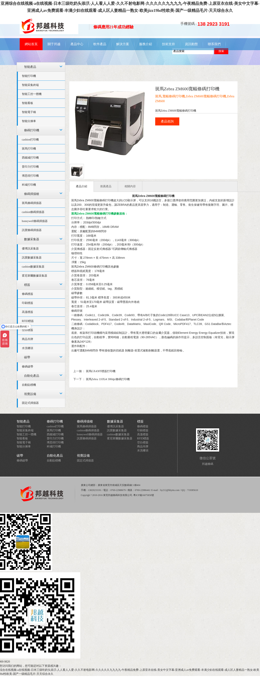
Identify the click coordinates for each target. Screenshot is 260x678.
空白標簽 (142, 442)
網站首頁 (31, 44)
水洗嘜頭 (27, 348)
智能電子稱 (29, 112)
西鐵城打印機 (30, 157)
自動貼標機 (29, 384)
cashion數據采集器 (33, 266)
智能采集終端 (30, 85)
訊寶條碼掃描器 (32, 230)
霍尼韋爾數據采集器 (34, 275)
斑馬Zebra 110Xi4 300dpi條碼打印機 (108, 379)
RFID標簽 (143, 438)
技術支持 (168, 44)
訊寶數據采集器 (32, 257)
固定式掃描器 (30, 402)
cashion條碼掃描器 (33, 212)
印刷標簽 (27, 302)
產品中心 (76, 44)
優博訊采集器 (30, 248)
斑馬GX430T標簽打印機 (101, 371)
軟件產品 (99, 44)
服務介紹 (145, 44)
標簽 (27, 284)
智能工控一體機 (32, 94)
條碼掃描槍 (31, 193)
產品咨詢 (167, 121)
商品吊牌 (27, 339)
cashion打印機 (30, 139)
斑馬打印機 (29, 148)
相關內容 (130, 186)
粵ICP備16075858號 (143, 495)
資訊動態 (191, 44)
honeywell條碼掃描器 (35, 221)
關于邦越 (54, 44)
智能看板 (27, 103)
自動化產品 (31, 375)
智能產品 (30, 66)
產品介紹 (81, 186)
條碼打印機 (31, 130)
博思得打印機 (30, 175)
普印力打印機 (30, 166)
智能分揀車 (29, 121)
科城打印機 (29, 184)
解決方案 (122, 44)
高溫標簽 (27, 312)
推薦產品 (105, 186)
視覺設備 (30, 394)
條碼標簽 (27, 293)
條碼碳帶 (27, 366)
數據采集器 (31, 239)
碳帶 (27, 357)
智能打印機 (29, 75)
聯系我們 (214, 44)
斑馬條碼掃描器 (32, 203)
